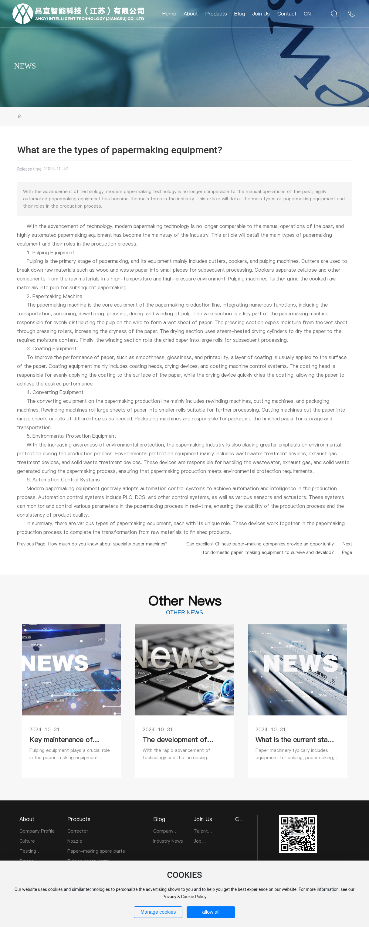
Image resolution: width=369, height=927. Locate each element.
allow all (210, 912)
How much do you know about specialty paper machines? (108, 544)
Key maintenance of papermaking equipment (66, 743)
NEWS (25, 80)
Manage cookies (158, 912)
